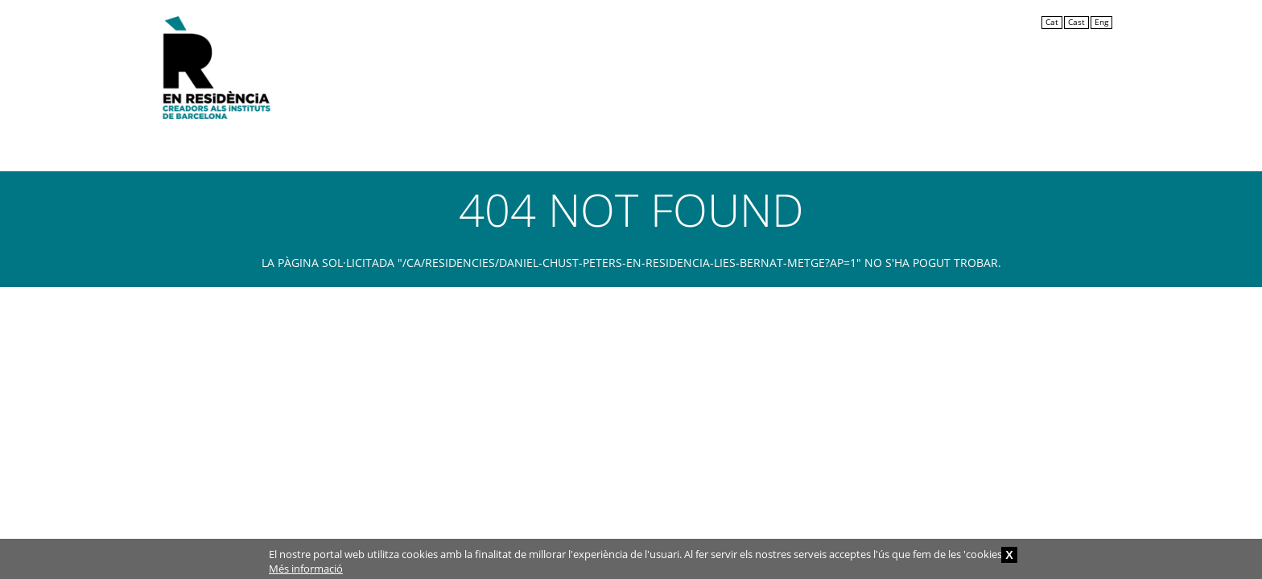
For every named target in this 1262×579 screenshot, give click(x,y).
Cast (1076, 22)
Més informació (306, 568)
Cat (1051, 22)
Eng (1101, 22)
